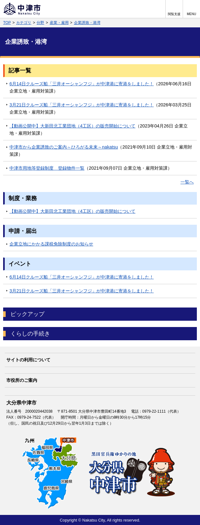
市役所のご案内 (21, 380)
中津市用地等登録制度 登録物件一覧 (46, 168)
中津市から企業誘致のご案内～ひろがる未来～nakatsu (63, 147)
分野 (40, 22)
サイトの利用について (28, 359)
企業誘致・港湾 (87, 22)
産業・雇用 (59, 22)
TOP (7, 22)
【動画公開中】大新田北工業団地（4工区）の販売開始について (72, 125)
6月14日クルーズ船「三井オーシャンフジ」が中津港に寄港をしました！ (81, 83)
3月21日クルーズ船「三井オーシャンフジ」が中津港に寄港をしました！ (81, 104)
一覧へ (187, 181)
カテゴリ (23, 22)
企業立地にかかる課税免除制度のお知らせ (51, 243)
